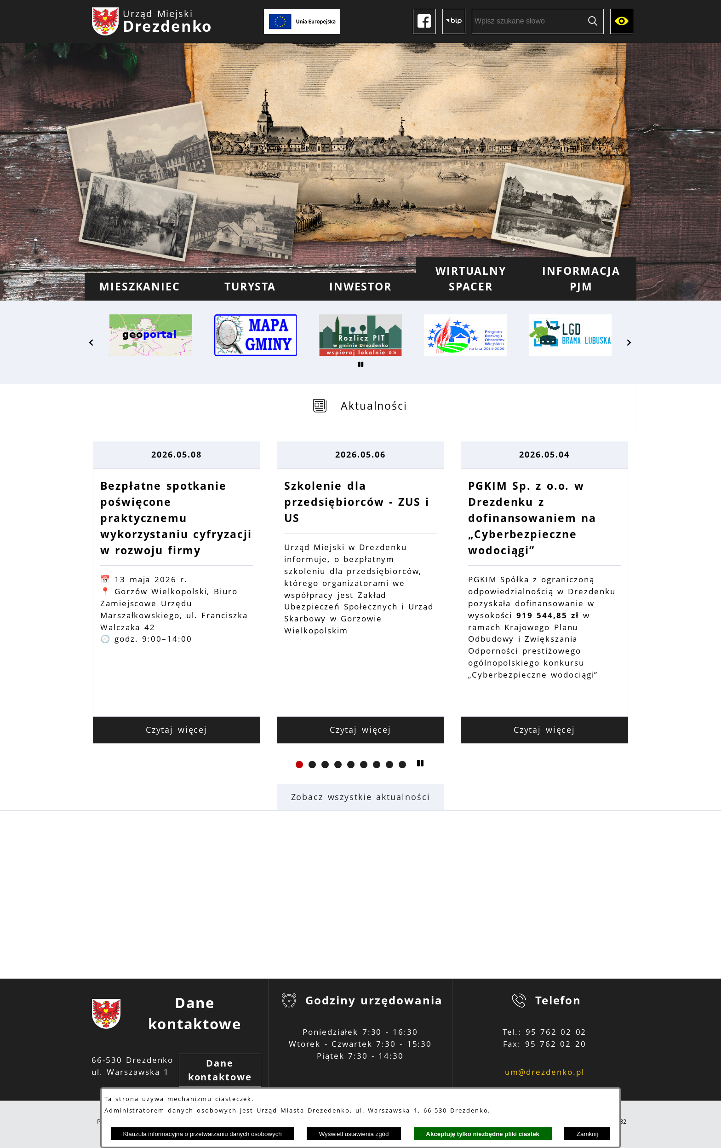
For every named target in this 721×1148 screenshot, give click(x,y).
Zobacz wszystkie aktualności (360, 796)
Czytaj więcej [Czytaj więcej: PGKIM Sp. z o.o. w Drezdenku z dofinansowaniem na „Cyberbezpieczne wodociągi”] (545, 729)
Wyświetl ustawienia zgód (354, 1134)
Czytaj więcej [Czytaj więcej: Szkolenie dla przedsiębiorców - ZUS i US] (361, 729)
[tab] (360, 406)
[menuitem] (140, 287)
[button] (91, 342)
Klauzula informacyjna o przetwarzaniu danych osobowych (202, 1134)
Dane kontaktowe (220, 1070)
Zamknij (587, 1134)
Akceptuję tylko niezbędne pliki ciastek (482, 1134)
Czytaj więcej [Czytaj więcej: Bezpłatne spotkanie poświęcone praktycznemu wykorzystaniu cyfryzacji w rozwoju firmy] (177, 729)
